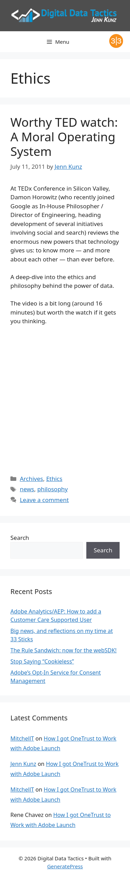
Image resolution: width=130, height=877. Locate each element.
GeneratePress (65, 866)
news (27, 489)
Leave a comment (44, 500)
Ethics (54, 479)
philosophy (52, 489)
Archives (31, 479)
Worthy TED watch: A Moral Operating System (64, 136)
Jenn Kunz (23, 764)
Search (19, 538)
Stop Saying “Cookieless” (42, 661)
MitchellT (22, 738)
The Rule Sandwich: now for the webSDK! (63, 650)
